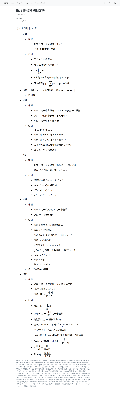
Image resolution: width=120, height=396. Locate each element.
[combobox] (115, 3)
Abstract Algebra (21, 14)
